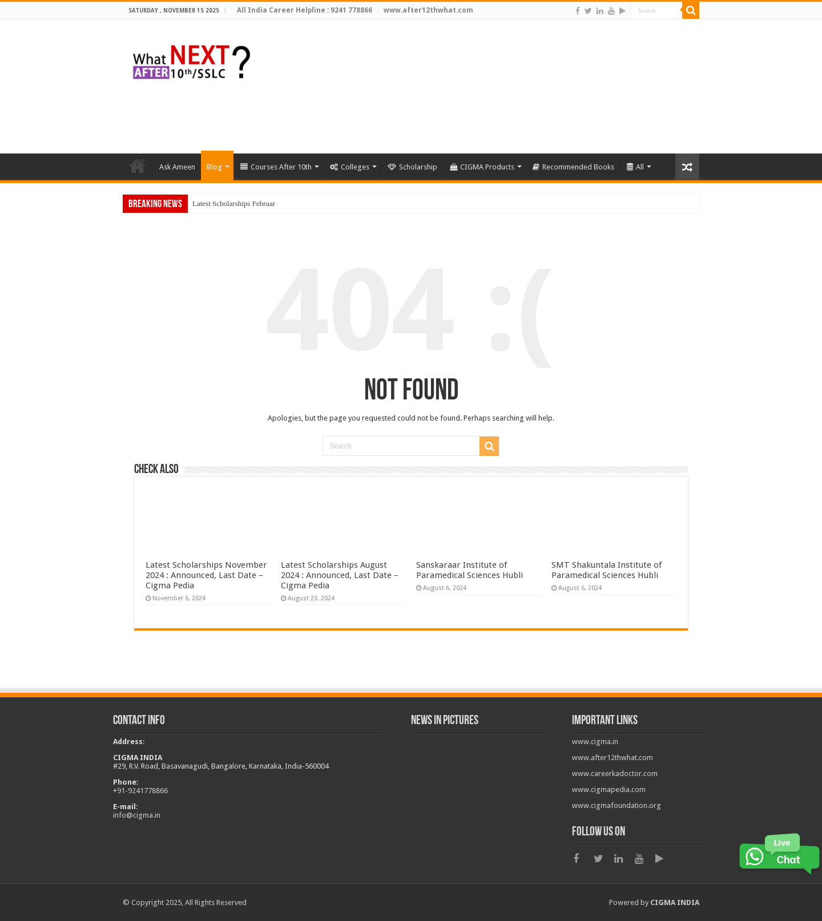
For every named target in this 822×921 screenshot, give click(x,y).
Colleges (349, 167)
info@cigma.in (136, 815)
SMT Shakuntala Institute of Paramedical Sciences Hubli (606, 570)
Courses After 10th (276, 167)
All (635, 167)
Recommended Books (573, 167)
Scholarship (412, 167)
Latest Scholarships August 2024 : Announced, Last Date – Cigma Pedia (339, 575)
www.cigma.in (595, 741)
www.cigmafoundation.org (616, 805)
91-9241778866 (142, 790)
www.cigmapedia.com (609, 789)
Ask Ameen (177, 167)
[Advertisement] (491, 116)
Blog (214, 167)
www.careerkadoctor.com (615, 773)
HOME (137, 165)
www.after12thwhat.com (612, 757)
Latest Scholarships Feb (227, 203)
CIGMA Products (482, 167)
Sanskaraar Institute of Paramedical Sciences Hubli (469, 570)
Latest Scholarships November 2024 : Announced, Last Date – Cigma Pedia (206, 575)
